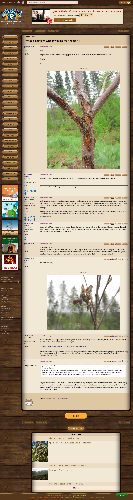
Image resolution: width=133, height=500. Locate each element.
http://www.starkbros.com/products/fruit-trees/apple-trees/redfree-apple (63, 346)
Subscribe (12, 2)
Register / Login (125, 2)
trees (33, 36)
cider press (10, 146)
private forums (10, 173)
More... (76, 488)
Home (4, 2)
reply (76, 416)
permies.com (10, 162)
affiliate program (48, 497)
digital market (10, 157)
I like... (25, 188)
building (10, 53)
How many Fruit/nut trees (60, 470)
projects (10, 151)
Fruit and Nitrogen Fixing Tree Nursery (66, 484)
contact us (32, 497)
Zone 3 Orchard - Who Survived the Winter (67, 466)
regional (10, 119)
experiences (10, 135)
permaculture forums (10, 37)
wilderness (10, 97)
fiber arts (10, 102)
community (10, 91)
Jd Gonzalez (28, 174)
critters (10, 47)
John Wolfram (28, 223)
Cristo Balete (28, 335)
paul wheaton (91, 497)
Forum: (28, 36)
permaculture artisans (10, 113)
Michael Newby (29, 197)
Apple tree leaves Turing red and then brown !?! (70, 443)
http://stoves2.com (62, 398)
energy (10, 64)
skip (10, 130)
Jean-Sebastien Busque (29, 47)
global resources (10, 140)
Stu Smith (27, 361)
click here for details (65, 20)
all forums (10, 179)
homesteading (10, 58)
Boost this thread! (76, 428)
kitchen (10, 75)
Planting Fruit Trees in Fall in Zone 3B (65, 438)
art (10, 108)
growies (10, 42)
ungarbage (10, 86)
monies (10, 69)
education (10, 124)
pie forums (10, 168)
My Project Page (45, 216)
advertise (39, 497)
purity (10, 80)
